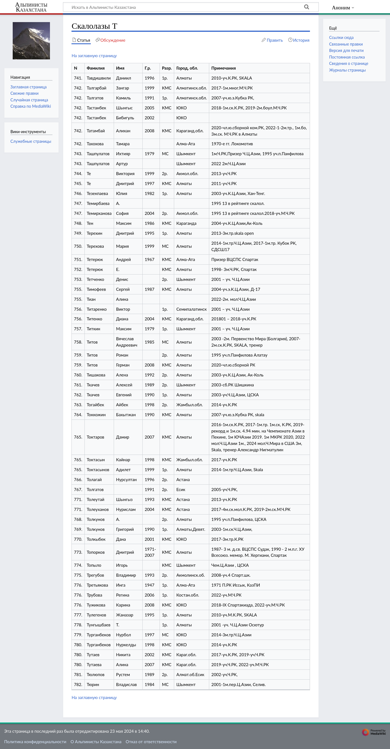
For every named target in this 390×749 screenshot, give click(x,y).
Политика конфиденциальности (35, 741)
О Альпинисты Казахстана (95, 741)
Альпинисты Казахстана (31, 7)
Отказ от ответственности (151, 741)
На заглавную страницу (94, 55)
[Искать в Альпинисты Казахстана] (191, 6)
